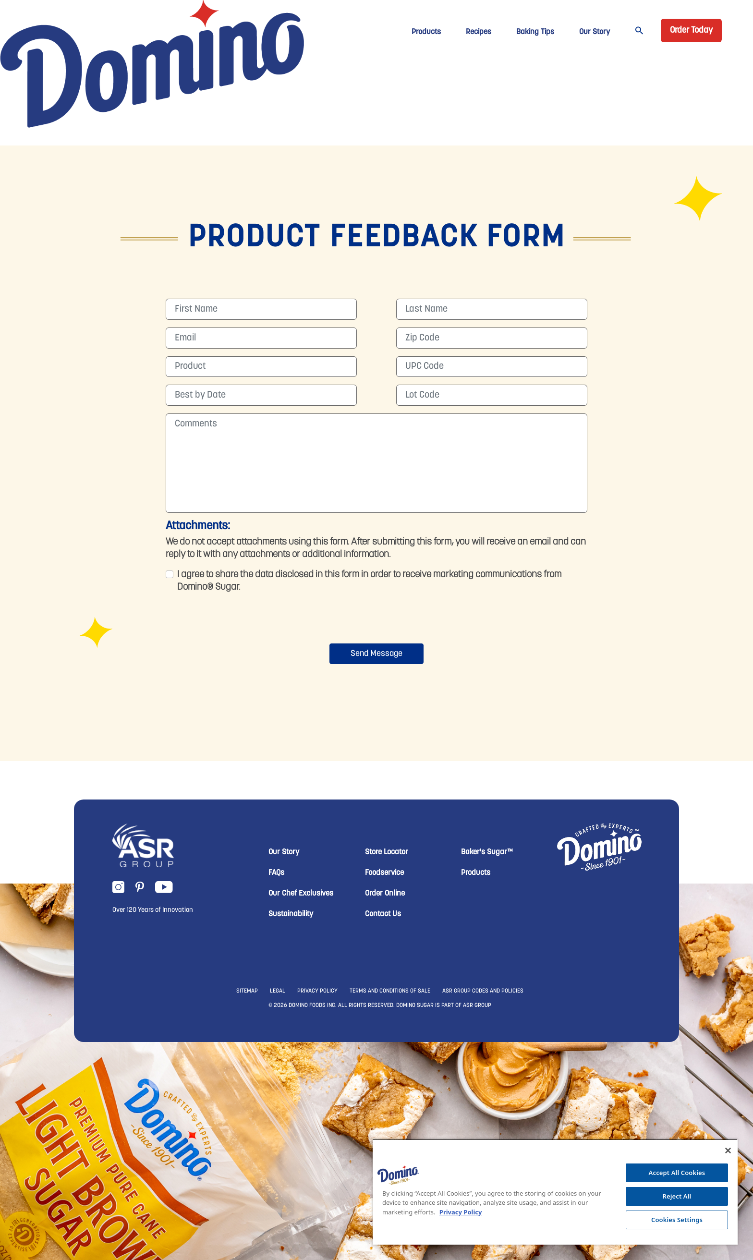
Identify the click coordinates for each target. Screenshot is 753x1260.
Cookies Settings (677, 1219)
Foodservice (384, 873)
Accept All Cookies (677, 1172)
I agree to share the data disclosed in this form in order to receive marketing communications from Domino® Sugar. (369, 581)
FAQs (276, 873)
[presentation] (376, 620)
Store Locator (386, 852)
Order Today (691, 30)
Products (426, 32)
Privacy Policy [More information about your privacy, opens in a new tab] (460, 1212)
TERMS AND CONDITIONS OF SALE (390, 991)
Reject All (677, 1196)
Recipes (478, 32)
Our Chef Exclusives (300, 893)
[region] (555, 1192)
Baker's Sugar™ (487, 852)
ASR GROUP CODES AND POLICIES (482, 991)
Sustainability (290, 914)
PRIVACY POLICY (317, 991)
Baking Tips (535, 32)
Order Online (385, 893)
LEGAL (277, 991)
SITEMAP (247, 991)
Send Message (376, 654)
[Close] (728, 1150)
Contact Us (383, 914)
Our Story (594, 32)
